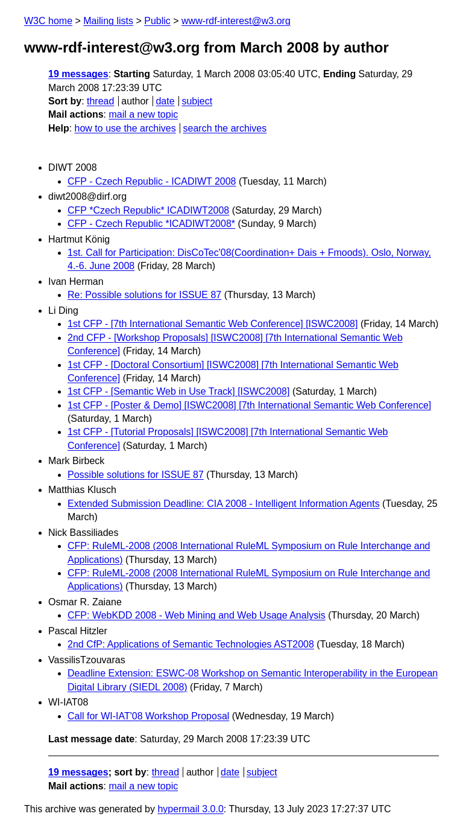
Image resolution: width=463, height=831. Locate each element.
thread (100, 101)
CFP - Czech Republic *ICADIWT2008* (151, 223)
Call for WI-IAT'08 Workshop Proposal (148, 716)
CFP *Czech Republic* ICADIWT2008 (148, 210)
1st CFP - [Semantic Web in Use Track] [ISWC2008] (178, 391)
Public (157, 21)
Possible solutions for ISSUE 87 (136, 475)
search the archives (225, 128)
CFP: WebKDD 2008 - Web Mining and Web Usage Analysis (197, 615)
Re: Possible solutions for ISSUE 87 (144, 295)
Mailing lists (108, 21)
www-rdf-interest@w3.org (236, 21)
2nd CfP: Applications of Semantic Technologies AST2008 (191, 644)
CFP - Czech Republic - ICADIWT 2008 (152, 181)
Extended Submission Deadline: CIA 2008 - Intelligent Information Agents (224, 503)
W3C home (48, 21)
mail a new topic (143, 114)
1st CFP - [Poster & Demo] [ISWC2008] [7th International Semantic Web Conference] (249, 405)
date (165, 101)
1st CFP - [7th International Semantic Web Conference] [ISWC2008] (212, 324)
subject (196, 101)
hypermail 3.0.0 (190, 809)
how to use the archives (125, 128)
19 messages (78, 74)
